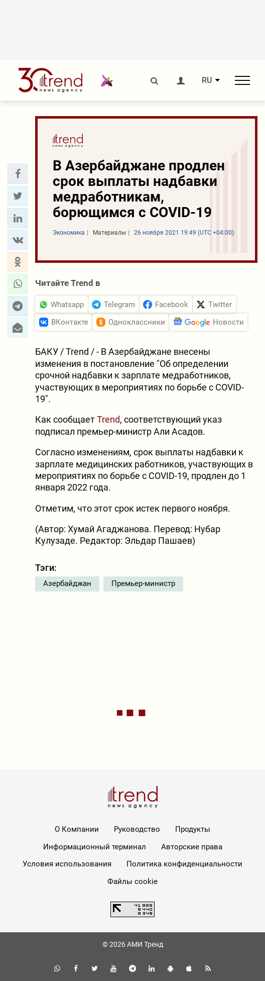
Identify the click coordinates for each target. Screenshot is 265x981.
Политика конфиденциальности (184, 863)
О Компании (77, 829)
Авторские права (191, 846)
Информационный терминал (94, 846)
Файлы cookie (132, 881)
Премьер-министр (143, 583)
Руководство (137, 829)
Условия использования (67, 863)
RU (207, 80)
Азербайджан (67, 583)
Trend (108, 419)
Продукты (192, 829)
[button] (18, 173)
